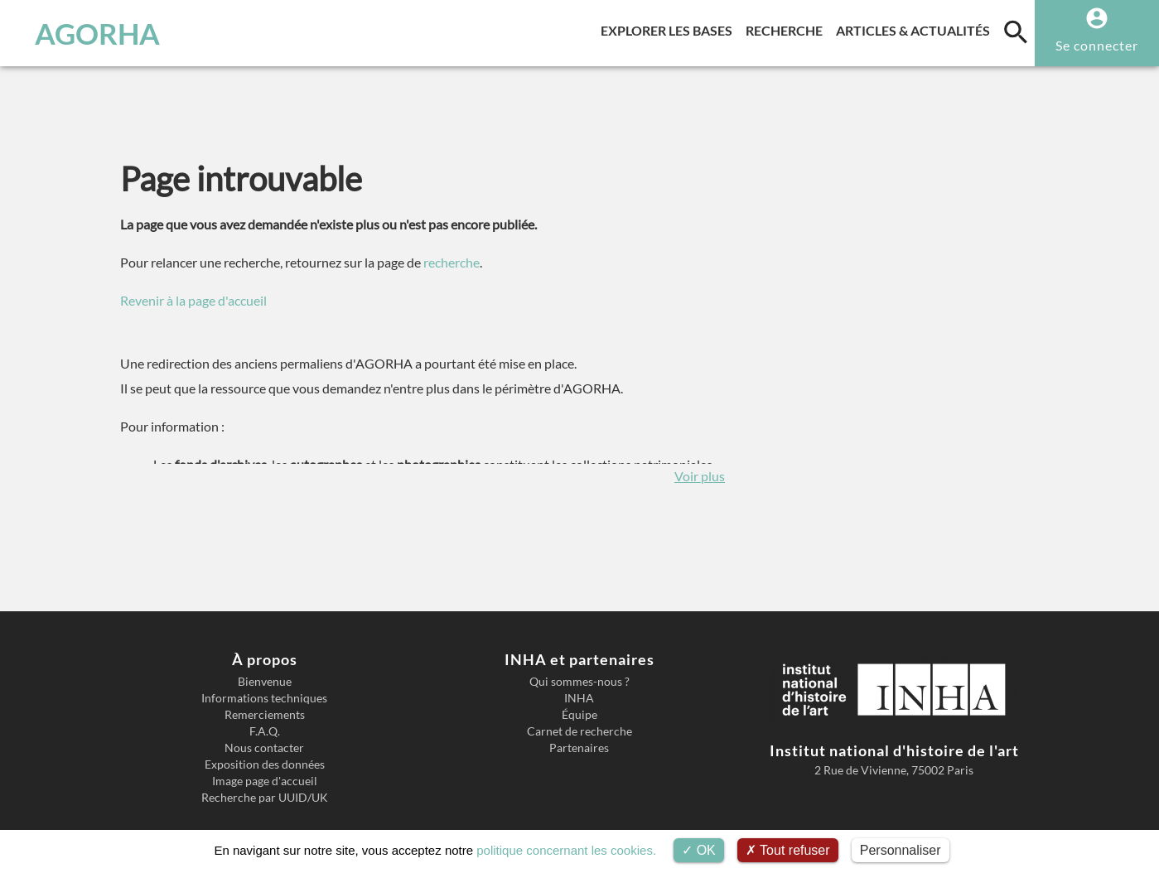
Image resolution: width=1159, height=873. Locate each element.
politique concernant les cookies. (566, 850)
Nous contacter (264, 748)
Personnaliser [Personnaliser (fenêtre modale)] (900, 850)
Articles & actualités (916, 27)
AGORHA (97, 33)
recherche (451, 262)
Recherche (787, 27)
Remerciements (265, 715)
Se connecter (1096, 45)
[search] (1016, 31)
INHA (579, 698)
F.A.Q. (264, 731)
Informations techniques (264, 698)
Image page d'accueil (264, 781)
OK (699, 850)
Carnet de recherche (579, 731)
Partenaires (579, 748)
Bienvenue (265, 682)
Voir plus (699, 476)
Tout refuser (788, 850)
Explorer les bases (670, 27)
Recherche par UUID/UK (264, 797)
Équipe (579, 715)
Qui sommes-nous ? (579, 682)
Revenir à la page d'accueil (193, 300)
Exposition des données (265, 764)
